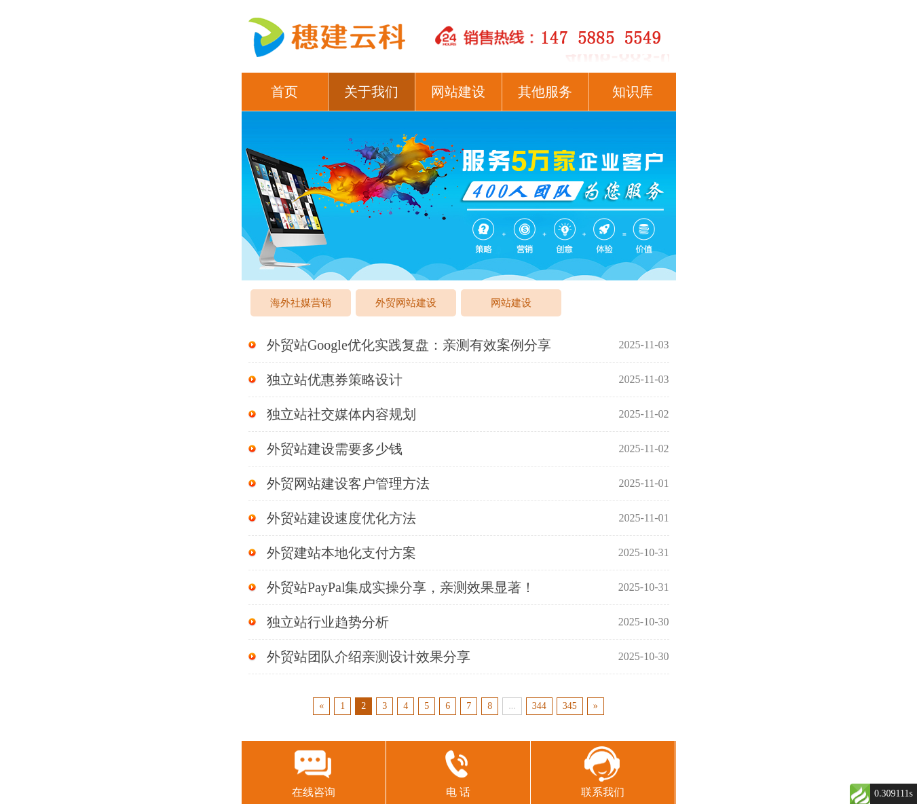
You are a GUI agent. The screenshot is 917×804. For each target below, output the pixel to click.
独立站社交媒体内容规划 (458, 414)
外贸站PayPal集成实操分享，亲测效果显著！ (458, 587)
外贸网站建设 (405, 302)
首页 (284, 91)
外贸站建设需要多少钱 (458, 449)
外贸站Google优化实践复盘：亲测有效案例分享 (458, 345)
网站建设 (458, 91)
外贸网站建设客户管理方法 (458, 483)
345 (570, 706)
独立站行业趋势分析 (458, 622)
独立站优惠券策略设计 (458, 380)
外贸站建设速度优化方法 (458, 518)
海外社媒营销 (300, 302)
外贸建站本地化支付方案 (458, 553)
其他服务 (545, 91)
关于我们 (371, 91)
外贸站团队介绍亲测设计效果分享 (458, 657)
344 (539, 706)
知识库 (632, 91)
